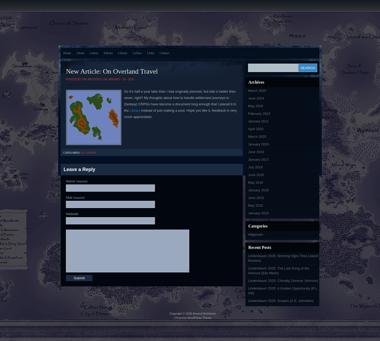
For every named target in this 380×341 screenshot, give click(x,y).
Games (93, 53)
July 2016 (255, 167)
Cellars (137, 53)
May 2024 (255, 106)
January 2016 (258, 190)
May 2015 (255, 205)
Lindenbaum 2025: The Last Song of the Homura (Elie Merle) (278, 270)
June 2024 (256, 98)
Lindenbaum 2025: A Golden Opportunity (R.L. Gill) (283, 290)
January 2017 (258, 160)
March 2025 (257, 91)
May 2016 (255, 182)
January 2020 (258, 144)
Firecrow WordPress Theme (193, 317)
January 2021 (258, 121)
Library (122, 53)
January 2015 (258, 213)
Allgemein (88, 152)
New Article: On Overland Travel (112, 71)
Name (77, 181)
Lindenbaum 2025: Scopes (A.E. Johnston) (281, 301)
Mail (75, 198)
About (80, 53)
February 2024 (259, 114)
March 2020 (257, 137)
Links (150, 53)
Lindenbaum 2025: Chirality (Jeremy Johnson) (283, 281)
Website (72, 214)
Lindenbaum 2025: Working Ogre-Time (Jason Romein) (283, 258)
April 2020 (256, 129)
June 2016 (256, 175)
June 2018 (256, 152)
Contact (164, 53)
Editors (108, 53)
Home (67, 53)
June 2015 (256, 198)
